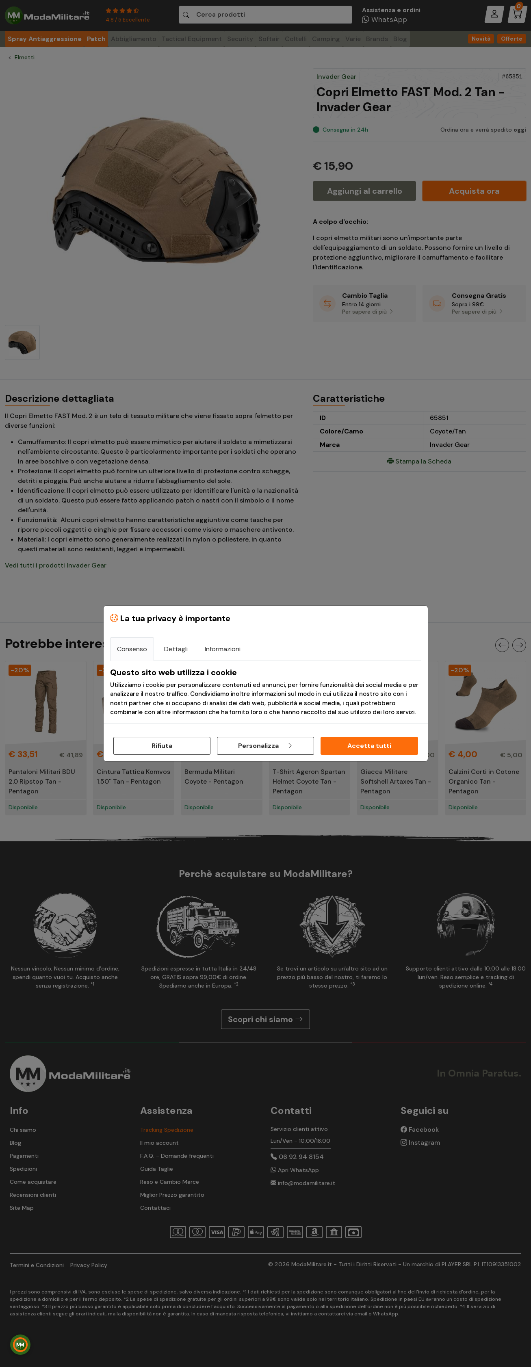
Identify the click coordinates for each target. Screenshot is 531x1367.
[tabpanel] (265, 692)
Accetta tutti (369, 745)
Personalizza (265, 745)
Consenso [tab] (132, 649)
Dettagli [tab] (176, 649)
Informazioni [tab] (223, 649)
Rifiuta (162, 745)
